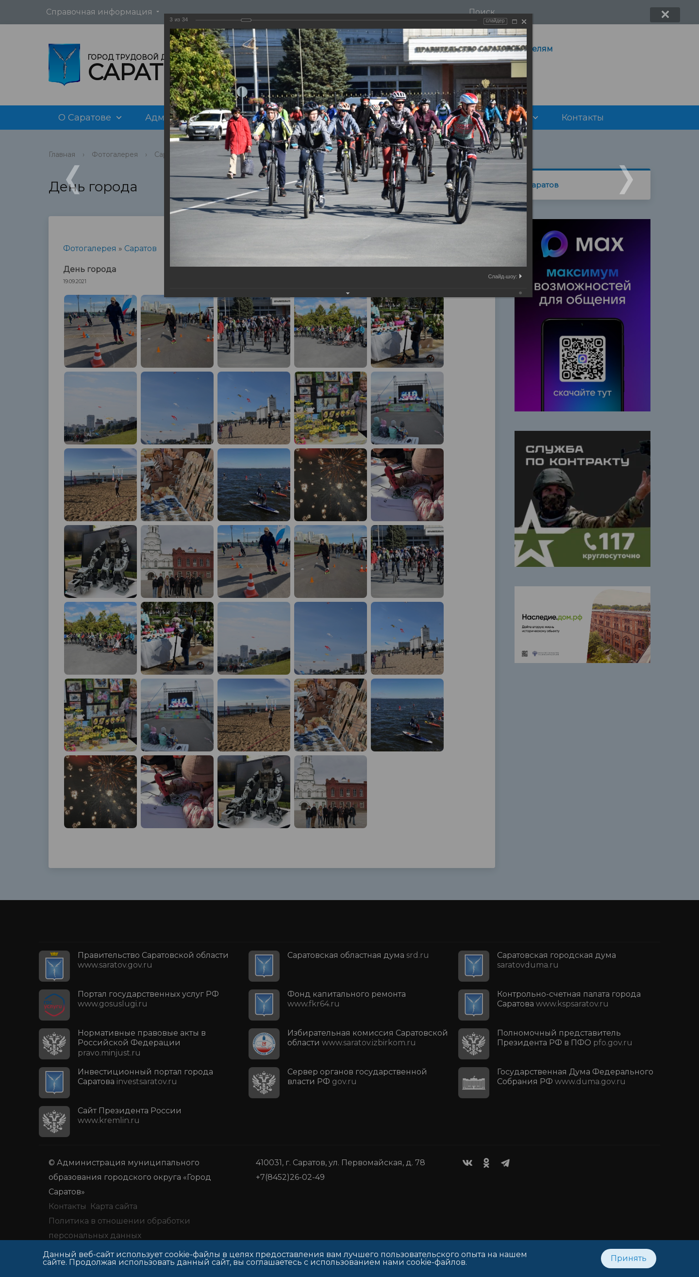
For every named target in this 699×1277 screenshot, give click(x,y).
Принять (629, 1258)
